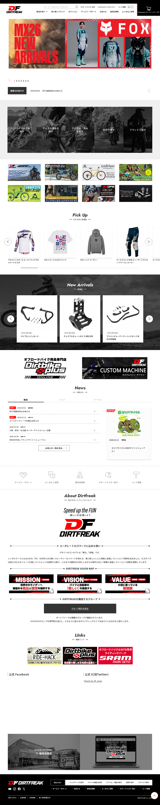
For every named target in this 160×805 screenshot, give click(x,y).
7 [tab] (28, 80)
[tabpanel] (80, 44)
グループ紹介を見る (80, 608)
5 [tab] (23, 80)
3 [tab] (19, 80)
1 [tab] (14, 80)
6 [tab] (26, 80)
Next (149, 92)
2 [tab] (17, 80)
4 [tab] (21, 80)
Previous (149, 90)
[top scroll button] (154, 795)
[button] (7, 241)
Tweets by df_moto (93, 681)
